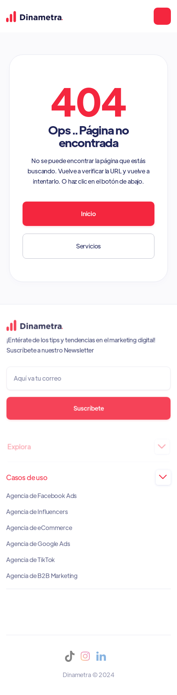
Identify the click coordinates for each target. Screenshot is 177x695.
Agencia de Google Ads (38, 544)
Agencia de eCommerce (39, 528)
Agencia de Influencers (37, 512)
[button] (162, 16)
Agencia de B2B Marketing (42, 576)
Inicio (88, 214)
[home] (34, 16)
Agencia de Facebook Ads (41, 496)
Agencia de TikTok (30, 560)
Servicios (88, 246)
